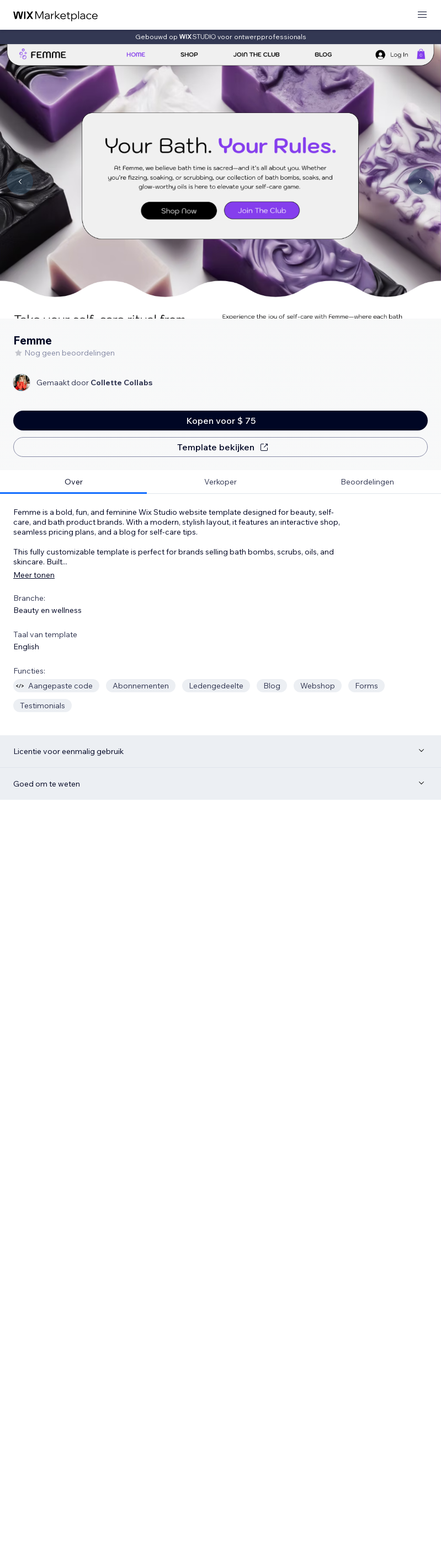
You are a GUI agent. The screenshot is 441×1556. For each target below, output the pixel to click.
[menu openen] (422, 15)
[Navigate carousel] (20, 181)
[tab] (73, 482)
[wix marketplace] (55, 15)
